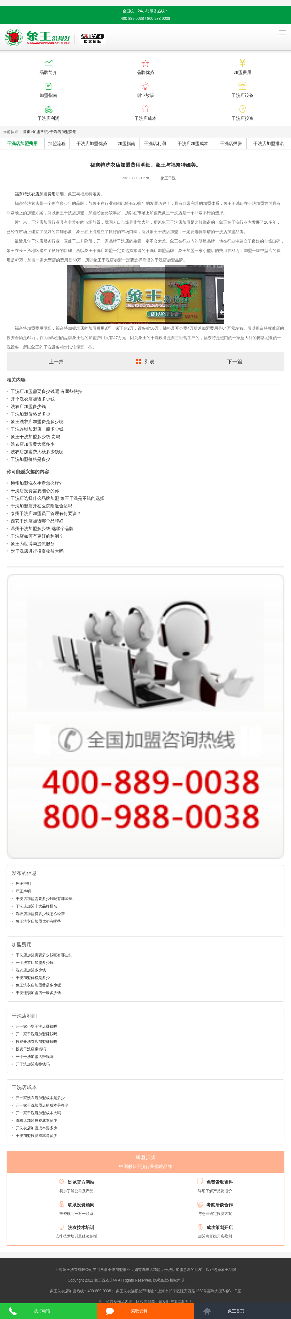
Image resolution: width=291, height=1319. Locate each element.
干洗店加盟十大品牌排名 (36, 906)
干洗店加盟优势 (91, 143)
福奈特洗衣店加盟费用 (35, 194)
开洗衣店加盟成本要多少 (36, 1128)
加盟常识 (40, 132)
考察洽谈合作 (219, 1204)
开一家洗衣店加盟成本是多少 (40, 1098)
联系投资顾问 (81, 1204)
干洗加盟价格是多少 (30, 413)
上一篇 (56, 361)
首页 (26, 132)
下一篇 (234, 361)
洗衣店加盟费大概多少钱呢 (37, 451)
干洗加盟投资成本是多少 (36, 1135)
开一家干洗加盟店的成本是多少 (42, 1105)
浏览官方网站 (81, 1182)
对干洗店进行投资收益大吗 (37, 551)
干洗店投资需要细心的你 (35, 490)
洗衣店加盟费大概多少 (33, 444)
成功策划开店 (219, 1227)
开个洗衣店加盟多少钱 (33, 398)
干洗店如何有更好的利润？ (37, 536)
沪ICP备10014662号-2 (204, 1280)
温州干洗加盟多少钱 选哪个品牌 (42, 528)
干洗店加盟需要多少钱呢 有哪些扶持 (46, 391)
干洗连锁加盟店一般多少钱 (37, 429)
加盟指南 (126, 143)
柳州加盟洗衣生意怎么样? (36, 483)
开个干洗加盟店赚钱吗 (34, 1056)
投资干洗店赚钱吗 (31, 1049)
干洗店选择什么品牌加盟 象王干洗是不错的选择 (57, 498)
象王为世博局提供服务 (33, 543)
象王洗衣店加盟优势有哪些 (38, 921)
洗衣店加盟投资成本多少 (36, 1120)
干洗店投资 (231, 143)
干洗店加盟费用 (63, 132)
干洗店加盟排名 (268, 143)
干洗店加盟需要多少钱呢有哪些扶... (45, 899)
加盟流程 (57, 143)
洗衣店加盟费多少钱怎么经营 (40, 914)
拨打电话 (42, 1311)
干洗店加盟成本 (193, 143)
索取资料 (139, 1311)
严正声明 (23, 883)
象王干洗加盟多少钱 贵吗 (35, 436)
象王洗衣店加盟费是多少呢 (37, 421)
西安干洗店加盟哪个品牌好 (37, 520)
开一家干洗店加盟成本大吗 (38, 1113)
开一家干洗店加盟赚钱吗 (36, 1034)
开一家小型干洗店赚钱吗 (36, 1026)
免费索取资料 (219, 1182)
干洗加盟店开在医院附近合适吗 (41, 505)
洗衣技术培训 (81, 1227)
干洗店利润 (155, 143)
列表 (150, 361)
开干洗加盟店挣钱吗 (33, 1064)
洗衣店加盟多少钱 (28, 406)
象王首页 (236, 1311)
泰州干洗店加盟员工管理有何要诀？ (46, 513)
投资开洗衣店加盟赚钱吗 (36, 1041)
